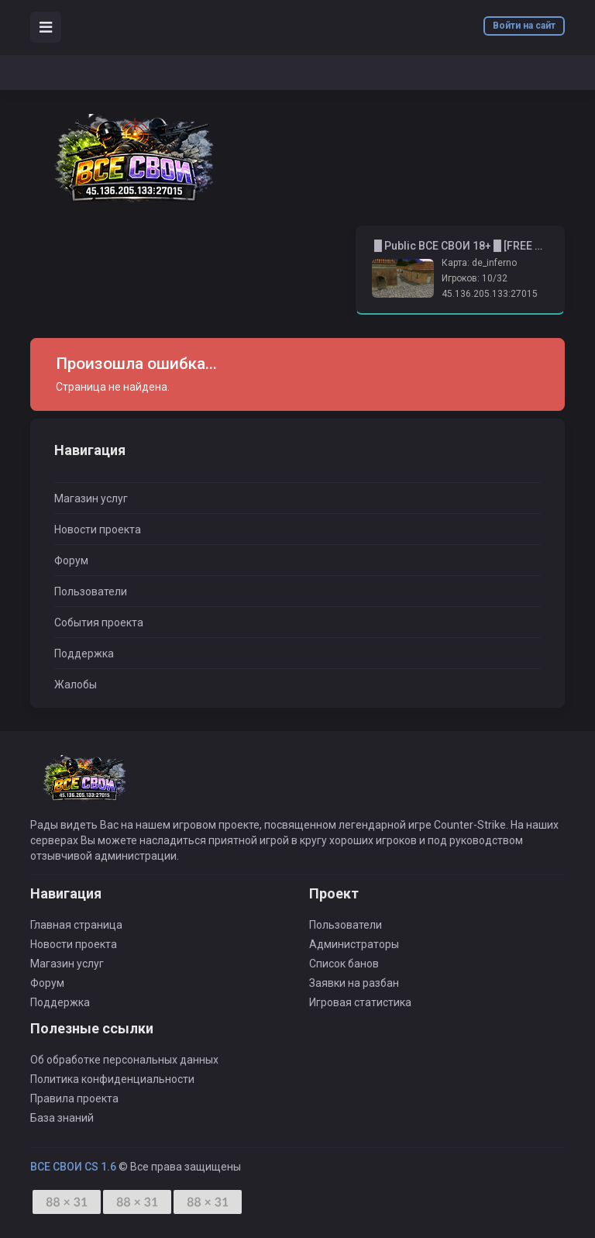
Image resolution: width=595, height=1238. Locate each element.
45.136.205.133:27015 (490, 293)
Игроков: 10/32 (474, 278)
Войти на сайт (524, 25)
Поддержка (84, 653)
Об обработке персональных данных (124, 1060)
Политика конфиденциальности (112, 1079)
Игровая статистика (360, 1002)
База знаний (62, 1118)
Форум (71, 560)
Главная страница (76, 925)
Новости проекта (97, 529)
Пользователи (90, 591)
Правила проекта (74, 1098)
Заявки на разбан (354, 983)
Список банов (344, 963)
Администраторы (354, 944)
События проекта (98, 622)
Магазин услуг (91, 498)
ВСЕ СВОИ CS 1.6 (73, 1166)
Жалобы (75, 684)
